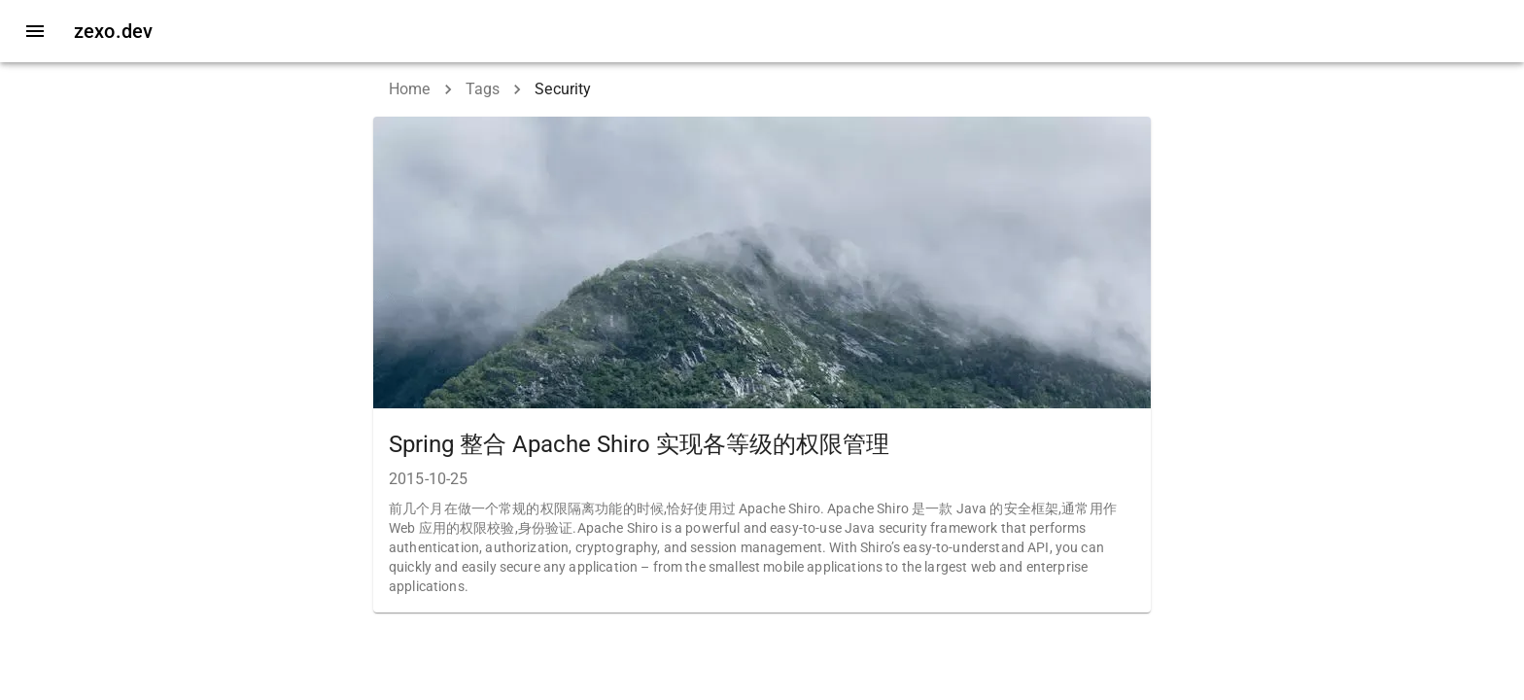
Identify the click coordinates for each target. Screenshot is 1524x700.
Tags (483, 89)
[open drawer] (35, 31)
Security (563, 89)
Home (410, 89)
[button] (762, 364)
